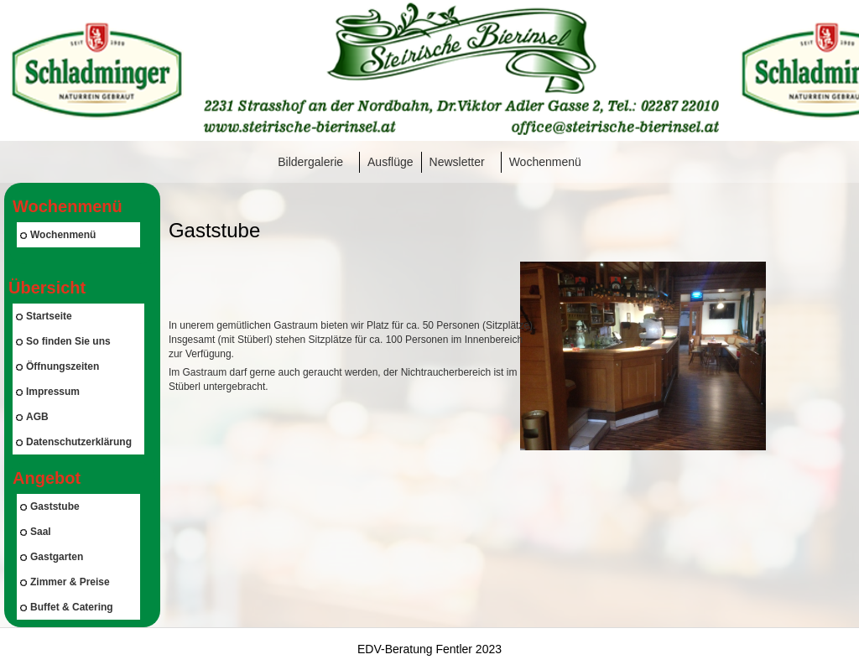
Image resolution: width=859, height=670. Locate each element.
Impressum (48, 391)
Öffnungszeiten (57, 366)
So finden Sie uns (63, 341)
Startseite (44, 316)
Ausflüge (390, 162)
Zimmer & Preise (65, 582)
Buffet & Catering (66, 607)
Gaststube (50, 506)
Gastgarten (51, 557)
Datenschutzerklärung (74, 442)
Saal (35, 532)
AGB (32, 417)
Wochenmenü (545, 162)
